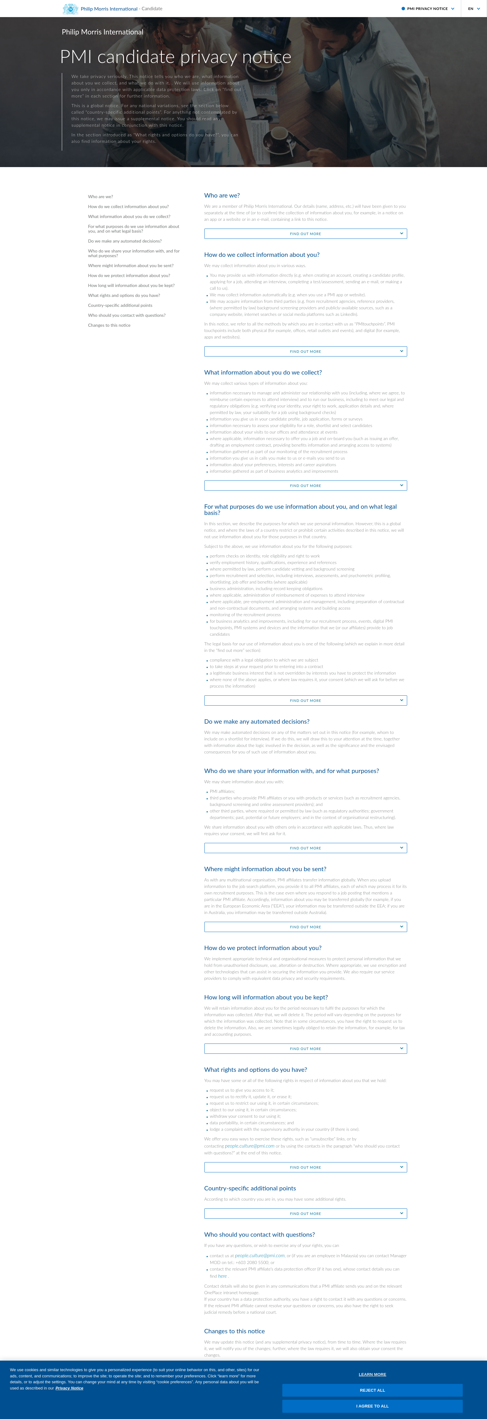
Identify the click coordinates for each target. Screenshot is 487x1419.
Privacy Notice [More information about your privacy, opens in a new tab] (70, 1391)
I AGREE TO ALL (372, 1410)
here (222, 1276)
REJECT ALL (372, 1393)
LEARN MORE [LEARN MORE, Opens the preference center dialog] (372, 1378)
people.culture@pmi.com (249, 1145)
